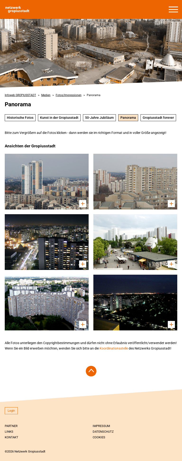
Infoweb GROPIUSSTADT (20, 95)
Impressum (101, 426)
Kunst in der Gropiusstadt (59, 118)
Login (11, 410)
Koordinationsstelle (114, 348)
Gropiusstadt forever (158, 118)
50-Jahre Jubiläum (99, 118)
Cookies (99, 437)
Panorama (93, 95)
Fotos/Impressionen (69, 95)
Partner (11, 426)
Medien (45, 95)
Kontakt (11, 437)
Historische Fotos (20, 118)
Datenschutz (103, 431)
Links (9, 431)
